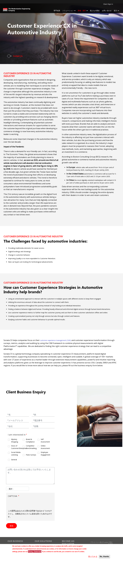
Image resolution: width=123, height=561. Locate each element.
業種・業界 (82, 11)
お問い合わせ (107, 11)
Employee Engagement (45, 453)
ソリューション (68, 11)
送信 (11, 525)
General (14, 460)
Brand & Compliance (30, 440)
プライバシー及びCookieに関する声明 (101, 543)
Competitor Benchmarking (31, 447)
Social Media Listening (15, 453)
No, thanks (104, 556)
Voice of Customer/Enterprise (16, 447)
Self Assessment (45, 440)
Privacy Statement (34, 551)
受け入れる (92, 556)
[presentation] (25, 503)
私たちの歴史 (95, 11)
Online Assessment (45, 447)
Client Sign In (108, 4)
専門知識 (57, 11)
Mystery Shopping (14, 440)
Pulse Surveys (31, 455)
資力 (115, 11)
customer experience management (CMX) (55, 340)
